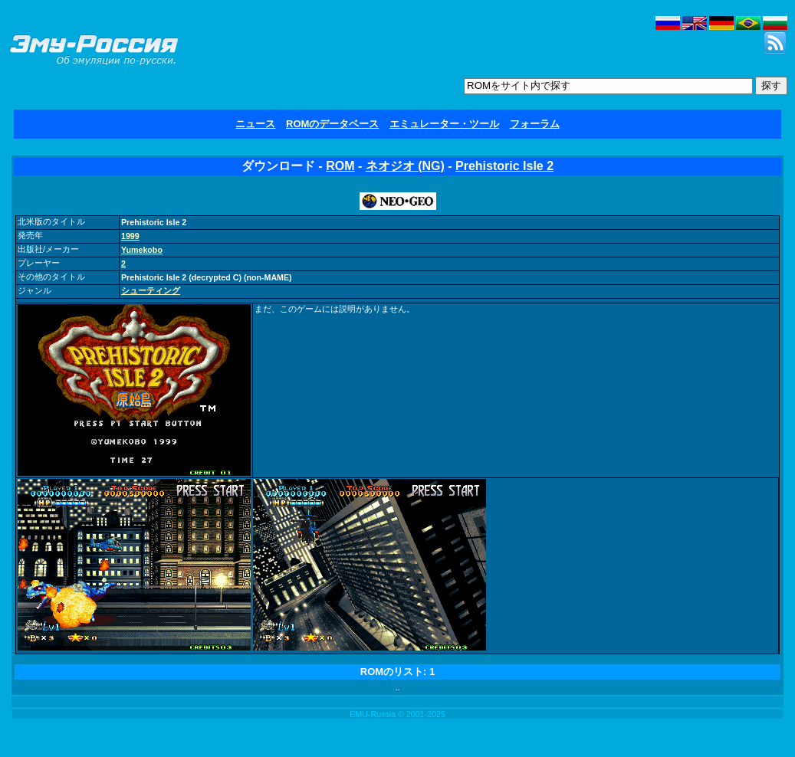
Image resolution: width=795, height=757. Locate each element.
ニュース (255, 123)
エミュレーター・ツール (444, 123)
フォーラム (535, 123)
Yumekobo (142, 249)
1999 (130, 236)
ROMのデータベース (332, 123)
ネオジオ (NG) (405, 165)
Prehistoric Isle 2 (504, 165)
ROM (340, 165)
